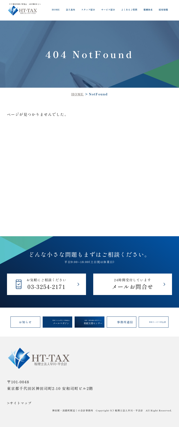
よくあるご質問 (129, 9)
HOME (56, 9)
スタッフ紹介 (88, 9)
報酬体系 (148, 9)
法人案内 (70, 9)
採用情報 (163, 9)
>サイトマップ (19, 403)
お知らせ (25, 322)
